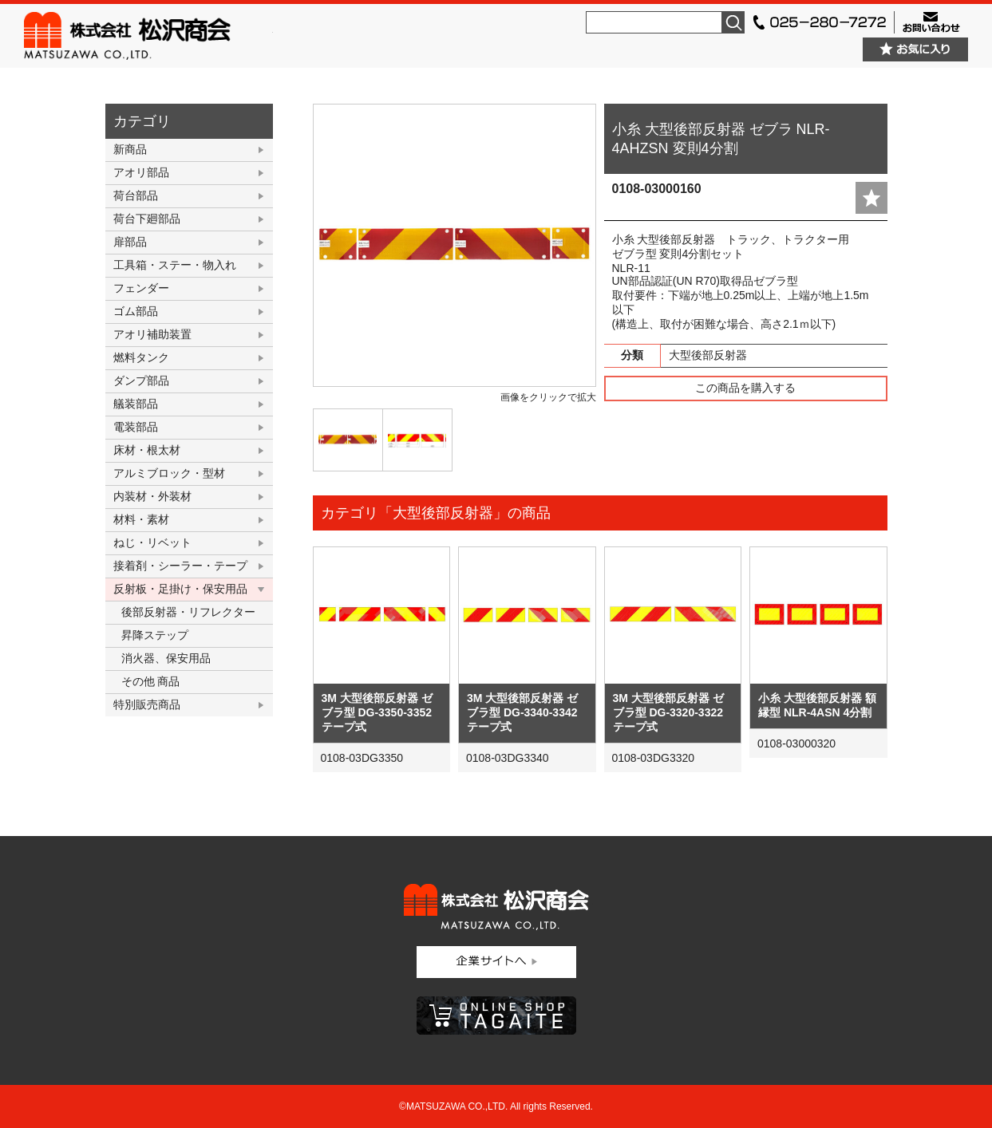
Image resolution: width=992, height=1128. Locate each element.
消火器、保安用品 (166, 658)
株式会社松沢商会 (148, 36)
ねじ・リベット (152, 542)
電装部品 (135, 426)
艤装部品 (135, 403)
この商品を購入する (745, 387)
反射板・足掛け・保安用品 (180, 588)
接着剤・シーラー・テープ (180, 565)
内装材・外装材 (152, 496)
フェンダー (141, 288)
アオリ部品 (141, 172)
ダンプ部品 (141, 380)
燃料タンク (141, 357)
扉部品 (130, 241)
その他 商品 (150, 681)
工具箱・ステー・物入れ (174, 264)
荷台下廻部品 (146, 218)
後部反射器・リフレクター (188, 611)
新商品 (130, 149)
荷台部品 (135, 195)
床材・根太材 (146, 450)
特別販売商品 (146, 704)
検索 (733, 22)
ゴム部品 (135, 311)
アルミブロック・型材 (169, 473)
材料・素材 (141, 519)
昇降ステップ (154, 635)
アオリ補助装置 (152, 334)
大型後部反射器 (708, 355)
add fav (871, 198)
